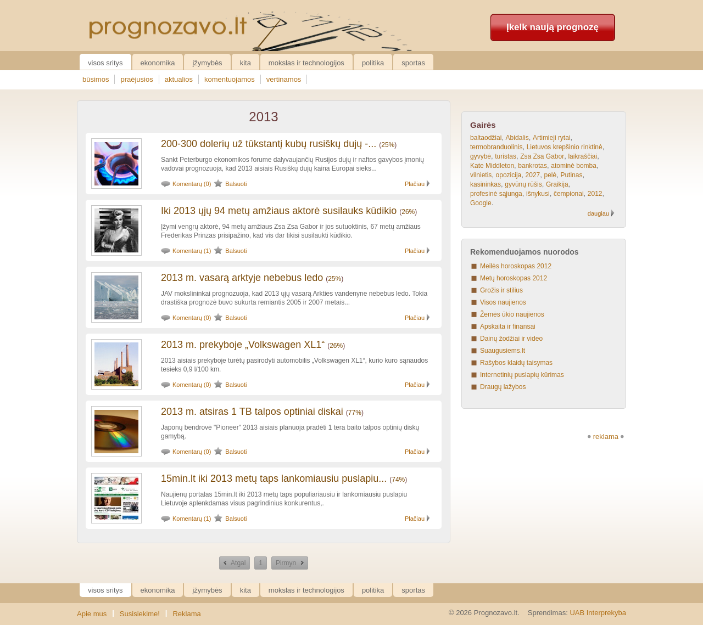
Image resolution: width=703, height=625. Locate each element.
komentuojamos (229, 79)
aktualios (179, 79)
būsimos (95, 79)
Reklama (186, 614)
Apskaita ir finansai (507, 326)
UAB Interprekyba (598, 613)
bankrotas (532, 166)
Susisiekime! (140, 614)
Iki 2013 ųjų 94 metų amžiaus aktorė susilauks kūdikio (279, 210)
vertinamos (284, 79)
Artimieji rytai (552, 138)
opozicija (509, 175)
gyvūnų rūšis (523, 184)
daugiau (598, 213)
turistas (505, 156)
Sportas (413, 63)
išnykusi (538, 194)
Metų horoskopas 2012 (513, 278)
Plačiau (415, 184)
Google (481, 203)
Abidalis (517, 138)
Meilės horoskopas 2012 (515, 266)
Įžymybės (207, 63)
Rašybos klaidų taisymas (516, 363)
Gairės (483, 124)
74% (398, 479)
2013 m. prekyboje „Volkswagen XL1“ (243, 344)
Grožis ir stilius (501, 290)
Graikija (557, 184)
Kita (245, 63)
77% (354, 412)
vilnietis (481, 175)
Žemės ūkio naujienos (512, 314)
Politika (373, 63)
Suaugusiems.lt (502, 350)
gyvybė (480, 156)
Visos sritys (105, 63)
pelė (550, 175)
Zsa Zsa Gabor (542, 156)
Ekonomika (158, 63)
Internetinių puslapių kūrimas (522, 375)
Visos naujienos (503, 302)
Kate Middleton (492, 166)
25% (387, 145)
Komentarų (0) (191, 184)
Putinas (571, 175)
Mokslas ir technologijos (306, 63)
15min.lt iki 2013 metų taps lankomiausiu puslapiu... (274, 478)
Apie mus (92, 614)
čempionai (569, 194)
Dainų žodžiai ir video (511, 338)
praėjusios (136, 79)
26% (408, 212)
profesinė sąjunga (496, 194)
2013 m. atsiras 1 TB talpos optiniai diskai (252, 411)
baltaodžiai (485, 138)
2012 (595, 194)
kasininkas (485, 184)
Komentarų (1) (191, 250)
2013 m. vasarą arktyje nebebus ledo (242, 277)
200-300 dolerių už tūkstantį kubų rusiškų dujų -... (268, 143)
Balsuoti (236, 184)
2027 (533, 175)
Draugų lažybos (503, 387)
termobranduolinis (496, 147)
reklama (605, 436)
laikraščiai (582, 156)
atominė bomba (573, 166)
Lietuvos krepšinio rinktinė (564, 147)
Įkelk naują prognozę (552, 27)
